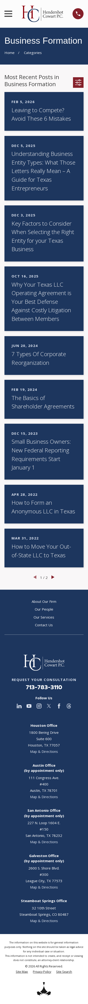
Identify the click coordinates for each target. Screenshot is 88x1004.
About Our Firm (44, 601)
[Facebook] (59, 706)
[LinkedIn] (19, 706)
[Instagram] (39, 706)
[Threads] (68, 706)
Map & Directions (44, 751)
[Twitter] (48, 706)
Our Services (44, 617)
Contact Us (44, 625)
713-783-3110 (44, 687)
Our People (44, 609)
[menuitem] (22, 972)
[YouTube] (29, 706)
